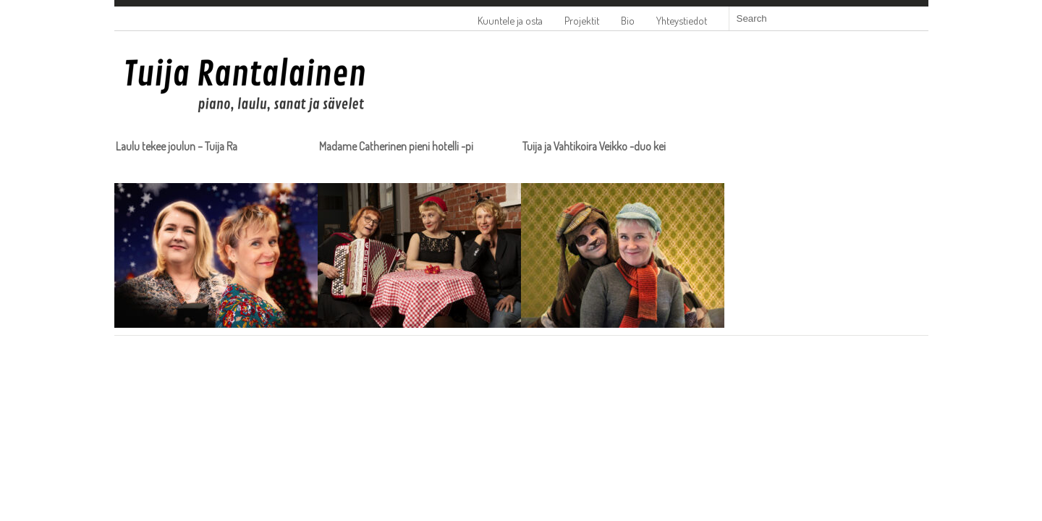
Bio (628, 20)
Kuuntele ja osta (510, 20)
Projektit (581, 20)
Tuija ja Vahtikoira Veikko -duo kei (594, 146)
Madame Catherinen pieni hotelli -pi (396, 146)
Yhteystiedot (681, 20)
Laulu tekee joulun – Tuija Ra (176, 146)
